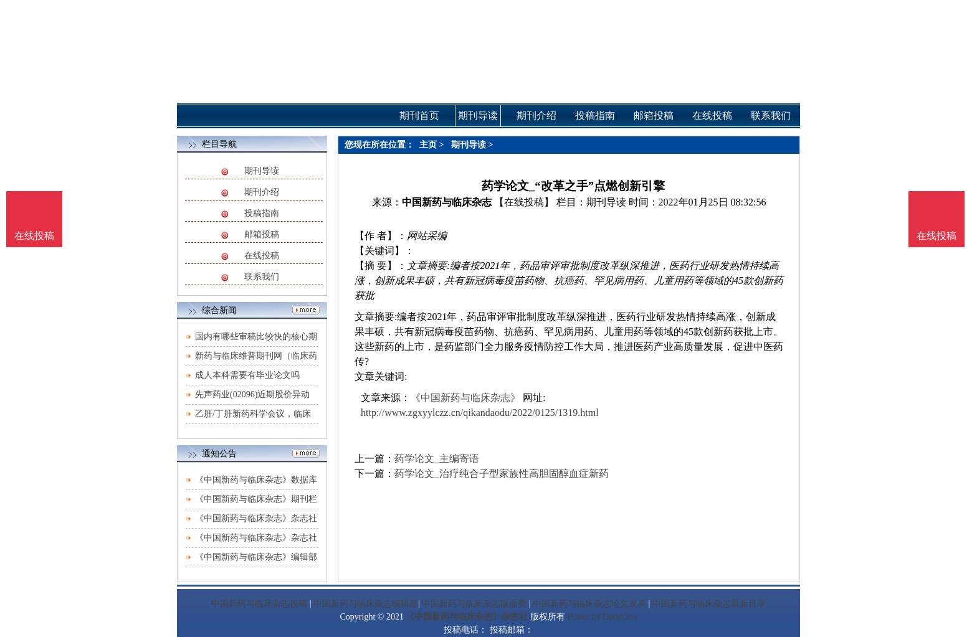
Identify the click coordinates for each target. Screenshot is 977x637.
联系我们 (261, 276)
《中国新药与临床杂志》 (465, 397)
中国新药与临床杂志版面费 (474, 603)
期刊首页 (419, 115)
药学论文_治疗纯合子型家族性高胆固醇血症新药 (501, 473)
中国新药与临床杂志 (447, 202)
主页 (428, 144)
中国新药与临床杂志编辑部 (365, 603)
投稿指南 (261, 213)
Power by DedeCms (602, 616)
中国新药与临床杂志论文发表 (589, 603)
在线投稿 (261, 255)
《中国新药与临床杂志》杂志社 (467, 616)
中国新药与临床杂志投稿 (259, 603)
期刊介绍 (261, 192)
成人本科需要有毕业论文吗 (247, 375)
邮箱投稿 (261, 234)
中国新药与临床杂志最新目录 (709, 603)
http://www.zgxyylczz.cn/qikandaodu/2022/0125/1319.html (480, 412)
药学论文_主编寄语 (436, 458)
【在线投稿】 (524, 202)
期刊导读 (261, 171)
